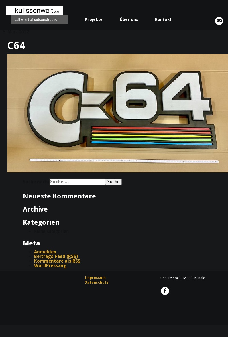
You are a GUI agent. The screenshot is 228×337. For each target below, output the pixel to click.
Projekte (94, 19)
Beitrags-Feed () (56, 256)
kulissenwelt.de (37, 15)
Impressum (95, 277)
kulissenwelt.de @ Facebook (165, 290)
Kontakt (163, 19)
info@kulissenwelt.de (219, 20)
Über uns (129, 19)
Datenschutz (97, 282)
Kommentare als (57, 261)
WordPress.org (50, 265)
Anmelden (45, 252)
